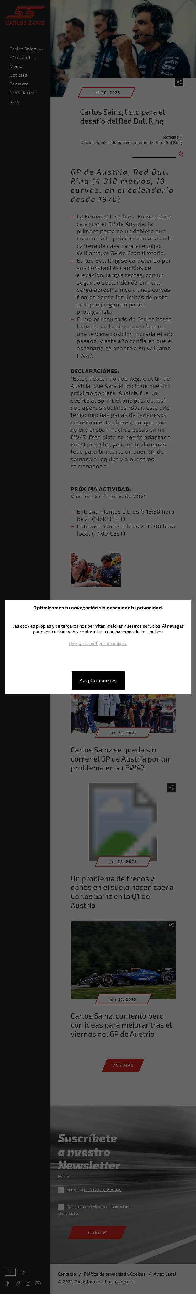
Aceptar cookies (98, 680)
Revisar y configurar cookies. (98, 643)
